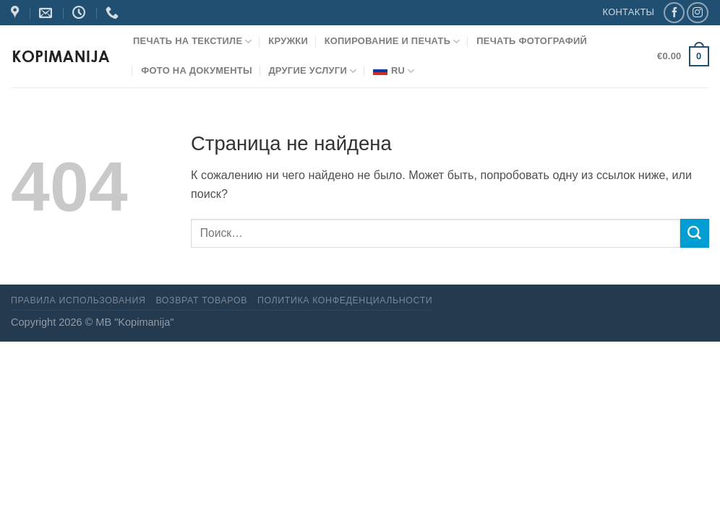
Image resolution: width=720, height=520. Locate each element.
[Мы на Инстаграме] (697, 13)
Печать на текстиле (192, 41)
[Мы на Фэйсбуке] (674, 13)
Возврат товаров (201, 300)
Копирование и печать (392, 41)
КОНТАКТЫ (629, 11)
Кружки (288, 40)
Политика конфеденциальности (344, 300)
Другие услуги (312, 71)
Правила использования (78, 300)
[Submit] (694, 233)
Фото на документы (196, 70)
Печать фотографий (531, 40)
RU (394, 71)
